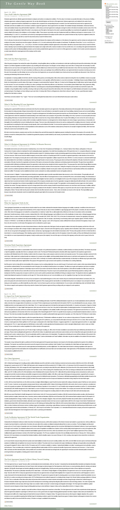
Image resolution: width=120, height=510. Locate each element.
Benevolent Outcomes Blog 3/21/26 (112, 15)
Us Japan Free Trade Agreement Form (17, 296)
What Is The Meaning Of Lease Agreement (19, 104)
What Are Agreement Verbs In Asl (16, 203)
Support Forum (109, 31)
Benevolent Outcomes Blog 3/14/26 (112, 17)
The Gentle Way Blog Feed (111, 4)
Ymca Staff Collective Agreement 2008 (17, 14)
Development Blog (110, 26)
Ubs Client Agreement (12, 358)
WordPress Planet (110, 34)
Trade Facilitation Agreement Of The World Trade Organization (26, 417)
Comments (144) (92, 197)
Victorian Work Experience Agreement (18, 245)
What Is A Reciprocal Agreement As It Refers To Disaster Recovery (27, 144)
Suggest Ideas (109, 30)
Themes (107, 32)
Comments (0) (93, 56)
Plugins (107, 29)
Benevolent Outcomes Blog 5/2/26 (112, 7)
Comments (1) (93, 290)
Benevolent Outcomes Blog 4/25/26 (112, 10)
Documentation (109, 27)
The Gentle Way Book (26, 3)
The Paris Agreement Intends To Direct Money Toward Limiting (26, 459)
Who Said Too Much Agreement (15, 59)
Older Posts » (8, 505)
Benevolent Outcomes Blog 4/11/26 (112, 12)
